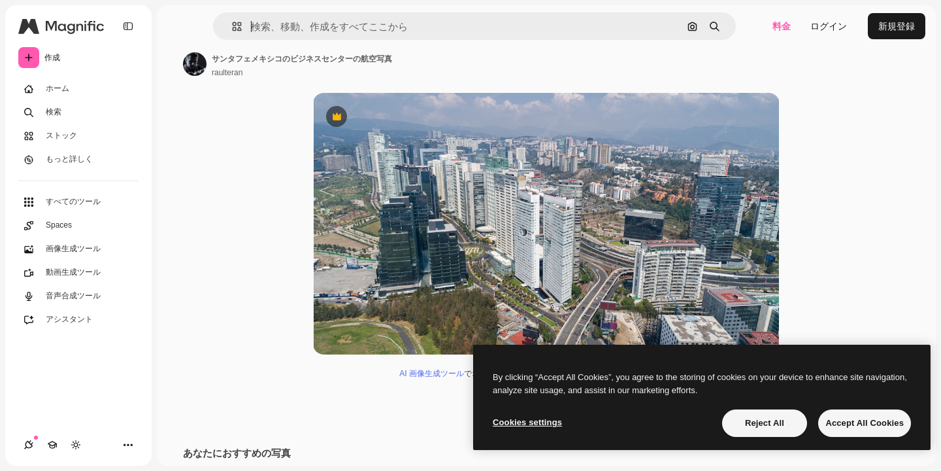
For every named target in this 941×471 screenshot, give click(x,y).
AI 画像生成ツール (431, 373)
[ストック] (78, 136)
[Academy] (52, 444)
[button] (232, 26)
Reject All (764, 423)
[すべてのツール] (78, 202)
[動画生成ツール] (78, 272)
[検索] (78, 112)
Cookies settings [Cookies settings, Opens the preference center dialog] (527, 422)
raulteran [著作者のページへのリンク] (227, 72)
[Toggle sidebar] (128, 26)
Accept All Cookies (864, 423)
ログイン (828, 26)
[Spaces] (78, 225)
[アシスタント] (78, 319)
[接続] (28, 444)
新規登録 (896, 26)
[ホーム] (78, 88)
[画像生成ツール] (78, 249)
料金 (781, 26)
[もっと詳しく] (78, 159)
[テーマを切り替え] (75, 444)
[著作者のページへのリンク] (194, 64)
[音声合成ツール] (78, 296)
